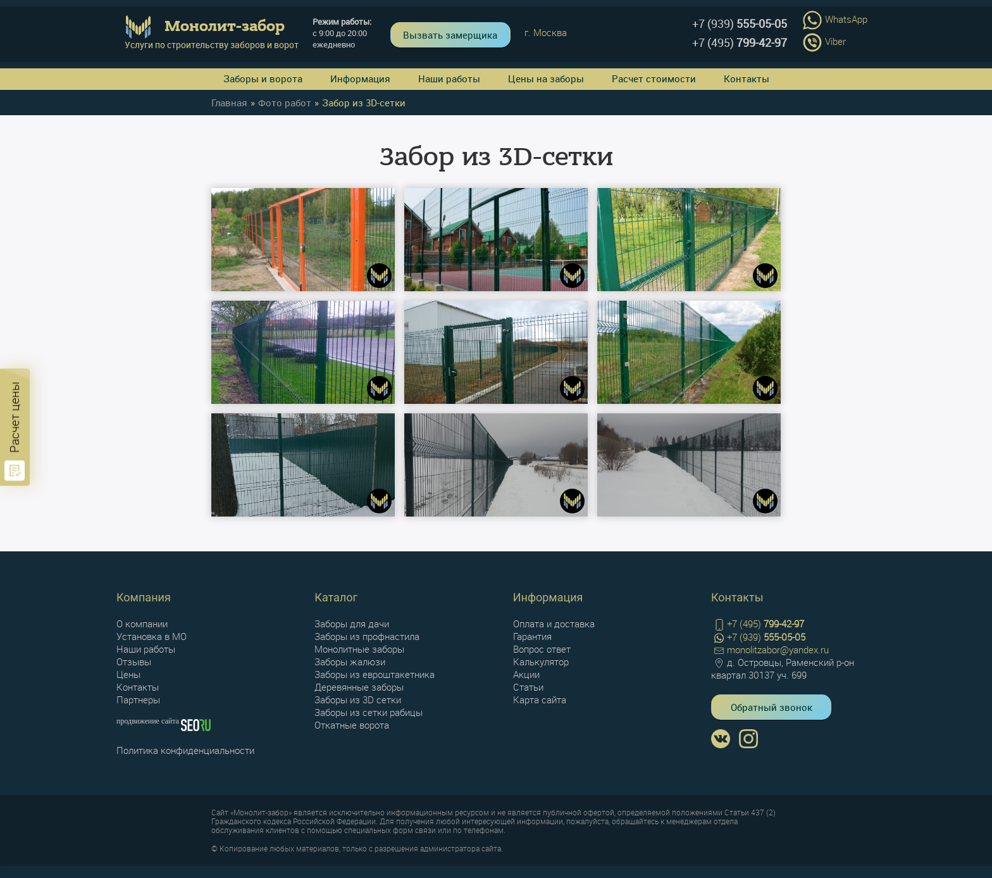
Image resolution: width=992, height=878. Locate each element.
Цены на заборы (546, 78)
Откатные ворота (351, 724)
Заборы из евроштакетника (374, 674)
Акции (526, 674)
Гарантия (532, 636)
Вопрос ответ (542, 649)
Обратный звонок (771, 707)
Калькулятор (541, 661)
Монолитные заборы (359, 649)
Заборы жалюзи (349, 661)
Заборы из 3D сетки (357, 699)
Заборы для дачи (351, 623)
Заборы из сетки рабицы (368, 712)
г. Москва (545, 32)
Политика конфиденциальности (185, 750)
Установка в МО (151, 636)
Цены (128, 674)
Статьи (528, 686)
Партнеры (138, 699)
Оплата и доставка (554, 623)
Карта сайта (539, 699)
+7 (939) (739, 23)
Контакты (746, 78)
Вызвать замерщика (450, 34)
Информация (360, 78)
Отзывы (133, 661)
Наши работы (449, 78)
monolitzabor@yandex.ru (770, 650)
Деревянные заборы (359, 686)
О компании (142, 623)
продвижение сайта (148, 721)
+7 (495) (739, 42)
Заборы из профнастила (366, 636)
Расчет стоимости (654, 78)
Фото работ (284, 102)
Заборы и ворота (262, 78)
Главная (229, 102)
